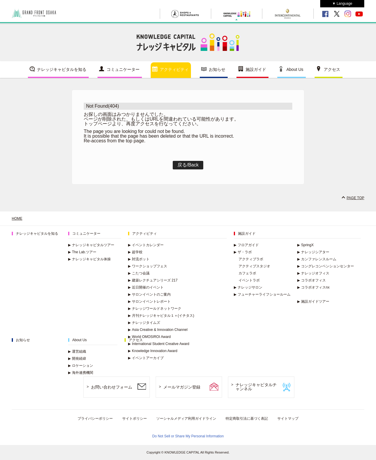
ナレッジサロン (248, 287)
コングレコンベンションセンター (325, 266)
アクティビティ (174, 69)
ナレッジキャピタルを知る (61, 69)
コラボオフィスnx (313, 287)
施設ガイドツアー (313, 301)
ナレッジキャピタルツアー (91, 245)
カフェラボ (247, 273)
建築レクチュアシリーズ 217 (152, 280)
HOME (17, 218)
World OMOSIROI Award (149, 337)
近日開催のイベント (146, 287)
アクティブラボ (251, 259)
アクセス (332, 69)
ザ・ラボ (243, 252)
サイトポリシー (134, 418)
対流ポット (139, 259)
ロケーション (80, 366)
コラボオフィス (311, 280)
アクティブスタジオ (254, 266)
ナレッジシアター (313, 252)
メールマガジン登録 (181, 387)
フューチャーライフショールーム (262, 294)
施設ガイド (256, 69)
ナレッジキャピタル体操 (89, 259)
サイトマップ (287, 418)
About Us (294, 69)
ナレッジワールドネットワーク (154, 308)
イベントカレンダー (146, 245)
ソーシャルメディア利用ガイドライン (186, 418)
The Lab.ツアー (82, 252)
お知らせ (217, 69)
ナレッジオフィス (313, 273)
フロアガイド (246, 245)
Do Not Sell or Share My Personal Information (188, 436)
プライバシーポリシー (95, 418)
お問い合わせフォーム (111, 387)
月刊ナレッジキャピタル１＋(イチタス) (161, 316)
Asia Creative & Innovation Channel (157, 330)
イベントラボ (249, 280)
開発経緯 (77, 358)
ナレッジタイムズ (144, 323)
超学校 (135, 252)
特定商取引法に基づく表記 (247, 418)
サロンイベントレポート (149, 301)
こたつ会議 (139, 273)
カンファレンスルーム (316, 259)
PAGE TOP (355, 198)
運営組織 (77, 351)
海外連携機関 (80, 373)
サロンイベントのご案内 (149, 294)
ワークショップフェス (147, 266)
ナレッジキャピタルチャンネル (256, 387)
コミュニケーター (123, 69)
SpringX (305, 245)
